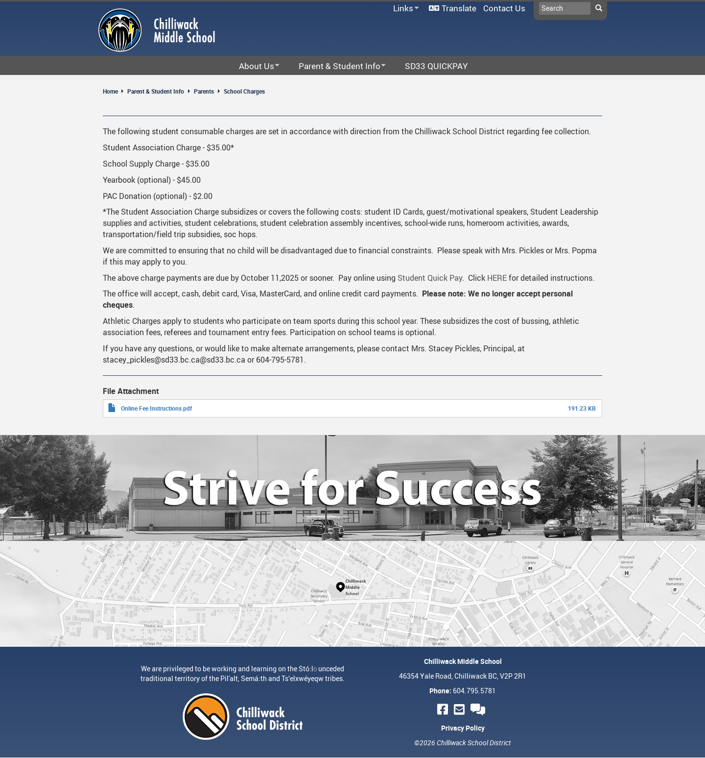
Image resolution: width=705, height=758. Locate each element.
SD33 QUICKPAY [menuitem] (436, 66)
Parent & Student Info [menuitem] (336, 66)
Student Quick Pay (430, 277)
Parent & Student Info (155, 91)
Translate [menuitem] (459, 8)
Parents (204, 91)
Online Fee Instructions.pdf (156, 408)
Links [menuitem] (404, 8)
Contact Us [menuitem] (504, 8)
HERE (497, 277)
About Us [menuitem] (253, 66)
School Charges (244, 91)
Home (110, 91)
